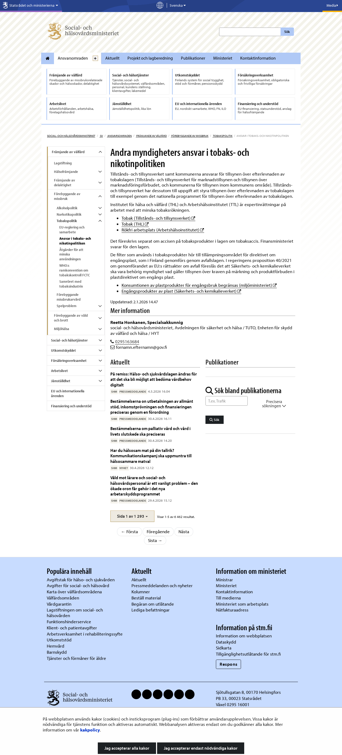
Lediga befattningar (150, 610)
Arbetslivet (59, 370)
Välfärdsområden (63, 598)
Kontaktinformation (258, 58)
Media (332, 5)
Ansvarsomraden (73, 58)
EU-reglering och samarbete (71, 229)
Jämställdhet (60, 380)
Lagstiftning (63, 163)
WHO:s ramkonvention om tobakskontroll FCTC (74, 270)
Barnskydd (57, 652)
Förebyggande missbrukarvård (68, 297)
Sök (287, 31)
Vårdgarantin (59, 604)
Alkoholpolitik (67, 208)
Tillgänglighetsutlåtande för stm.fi (248, 654)
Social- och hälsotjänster (69, 340)
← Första (129, 531)
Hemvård (55, 646)
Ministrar (224, 579)
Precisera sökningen (274, 403)
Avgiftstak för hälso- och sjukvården (81, 579)
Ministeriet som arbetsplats (242, 604)
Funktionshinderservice (69, 621)
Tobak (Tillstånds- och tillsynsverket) (158, 218)
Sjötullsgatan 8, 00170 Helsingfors (248, 692)
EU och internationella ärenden (67, 393)
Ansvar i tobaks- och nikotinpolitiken (75, 241)
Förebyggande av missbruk (189, 136)
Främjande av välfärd (151, 136)
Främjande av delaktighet (64, 182)
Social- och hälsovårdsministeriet (71, 136)
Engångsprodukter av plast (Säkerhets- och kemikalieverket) (181, 291)
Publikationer (193, 58)
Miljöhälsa (61, 328)
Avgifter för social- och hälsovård (78, 585)
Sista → (155, 540)
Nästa (183, 531)
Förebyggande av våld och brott (71, 318)
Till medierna (228, 598)
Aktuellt (112, 58)
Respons (229, 664)
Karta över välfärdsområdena (74, 591)
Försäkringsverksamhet (69, 360)
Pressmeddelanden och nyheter (162, 585)
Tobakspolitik (222, 136)
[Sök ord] (226, 401)
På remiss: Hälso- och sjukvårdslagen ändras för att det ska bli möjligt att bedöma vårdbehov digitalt (153, 379)
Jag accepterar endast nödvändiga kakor (201, 748)
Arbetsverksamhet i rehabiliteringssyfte (85, 634)
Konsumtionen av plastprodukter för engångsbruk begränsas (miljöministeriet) (199, 285)
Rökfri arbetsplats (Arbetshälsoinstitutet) (163, 230)
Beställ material (146, 598)
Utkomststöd (59, 639)
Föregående (158, 531)
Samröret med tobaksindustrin (71, 284)
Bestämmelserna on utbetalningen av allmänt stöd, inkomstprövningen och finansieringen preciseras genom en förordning (151, 406)
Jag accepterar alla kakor (126, 748)
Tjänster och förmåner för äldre (76, 658)
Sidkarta (223, 648)
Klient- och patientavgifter (72, 627)
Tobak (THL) (135, 224)
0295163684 (127, 341)
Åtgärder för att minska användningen (71, 254)
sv (101, 136)
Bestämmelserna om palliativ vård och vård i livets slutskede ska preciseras (150, 430)
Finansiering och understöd (71, 406)
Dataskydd (226, 642)
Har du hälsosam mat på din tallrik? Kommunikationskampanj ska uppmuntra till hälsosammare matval (151, 455)
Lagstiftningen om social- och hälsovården (75, 612)
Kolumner (140, 591)
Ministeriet (222, 58)
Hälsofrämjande (66, 171)
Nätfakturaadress (232, 610)
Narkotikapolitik (69, 214)
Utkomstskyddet (63, 350)
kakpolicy (90, 730)
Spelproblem (66, 305)
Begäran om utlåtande (152, 604)
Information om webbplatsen (244, 635)
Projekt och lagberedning (150, 58)
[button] (132, 516)
